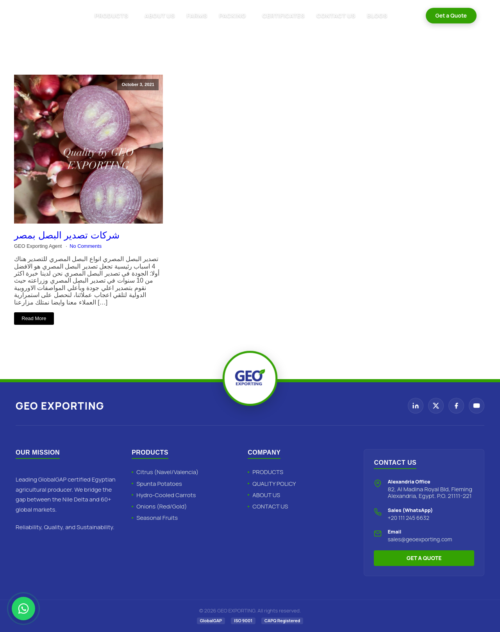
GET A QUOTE (424, 558)
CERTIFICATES (283, 15)
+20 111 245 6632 (408, 517)
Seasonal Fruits (157, 517)
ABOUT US (160, 15)
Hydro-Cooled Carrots (166, 495)
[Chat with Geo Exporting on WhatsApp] (23, 608)
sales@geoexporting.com (420, 539)
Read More (33, 318)
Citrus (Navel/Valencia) (167, 472)
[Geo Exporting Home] (39, 15)
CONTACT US (335, 15)
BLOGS (377, 15)
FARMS (197, 15)
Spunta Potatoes (159, 483)
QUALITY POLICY (274, 483)
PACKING (232, 15)
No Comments (86, 246)
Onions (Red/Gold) (161, 506)
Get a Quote (451, 15)
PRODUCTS (111, 15)
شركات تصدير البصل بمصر (67, 235)
